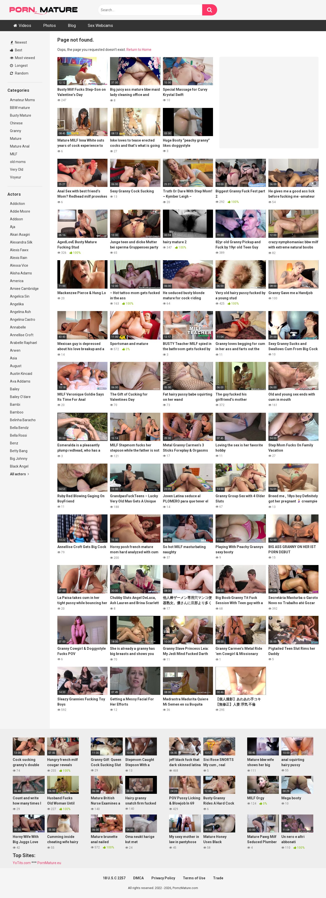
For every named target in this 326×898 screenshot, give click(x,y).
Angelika (17, 304)
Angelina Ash (20, 312)
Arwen (15, 350)
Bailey (14, 389)
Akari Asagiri (20, 235)
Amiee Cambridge (24, 289)
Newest (18, 42)
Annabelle (18, 327)
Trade (218, 878)
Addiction (17, 204)
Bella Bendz (19, 428)
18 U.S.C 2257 (114, 878)
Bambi (15, 405)
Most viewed (22, 58)
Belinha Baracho (23, 420)
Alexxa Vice (19, 265)
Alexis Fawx (19, 250)
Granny (15, 131)
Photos (49, 25)
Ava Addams (20, 381)
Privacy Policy (163, 878)
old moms (18, 162)
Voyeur (15, 177)
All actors (19, 474)
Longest (19, 66)
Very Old (16, 169)
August (15, 366)
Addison (16, 219)
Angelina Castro (22, 320)
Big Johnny (18, 459)
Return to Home (138, 50)
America (16, 281)
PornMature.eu (49, 863)
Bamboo (16, 412)
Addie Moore (20, 211)
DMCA (138, 878)
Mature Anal (19, 146)
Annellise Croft (21, 335)
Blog (72, 25)
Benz (14, 443)
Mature (15, 139)
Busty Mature (20, 115)
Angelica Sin (19, 296)
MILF (13, 154)
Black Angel (19, 466)
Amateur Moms (22, 100)
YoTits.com (22, 863)
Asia (13, 358)
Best (16, 50)
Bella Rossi (18, 435)
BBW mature (20, 108)
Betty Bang (18, 451)
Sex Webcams (100, 25)
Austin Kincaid (21, 374)
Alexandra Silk (21, 242)
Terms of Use (194, 878)
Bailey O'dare (20, 397)
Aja (12, 227)
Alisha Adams (21, 273)
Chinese (16, 123)
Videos (25, 25)
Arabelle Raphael (23, 343)
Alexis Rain (18, 258)
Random (19, 73)
